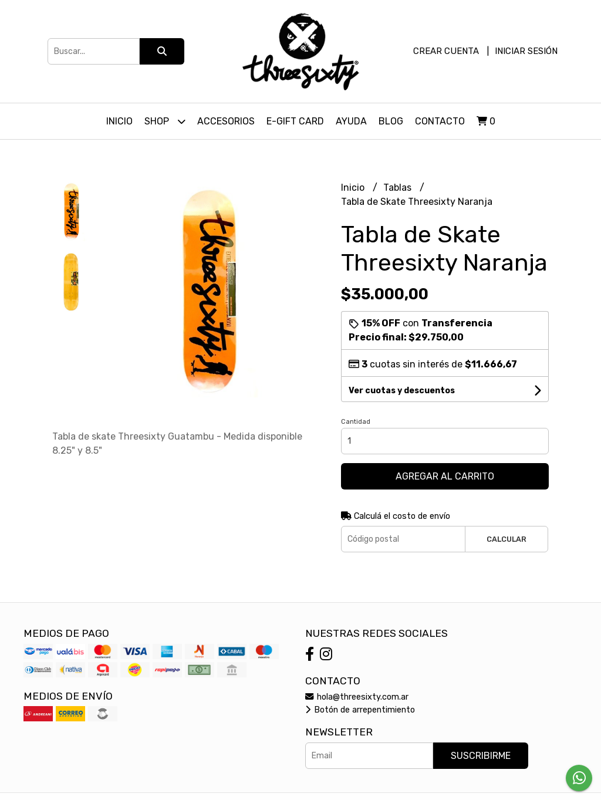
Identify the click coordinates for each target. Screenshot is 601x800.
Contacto (440, 121)
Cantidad (355, 422)
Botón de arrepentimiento (360, 710)
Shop (164, 121)
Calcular (506, 539)
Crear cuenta (446, 51)
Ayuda (351, 121)
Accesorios (226, 121)
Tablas (398, 187)
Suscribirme (481, 755)
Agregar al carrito (445, 476)
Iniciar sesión (526, 51)
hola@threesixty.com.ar (356, 697)
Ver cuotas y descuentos (402, 391)
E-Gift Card (295, 121)
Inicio (119, 121)
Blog (391, 121)
